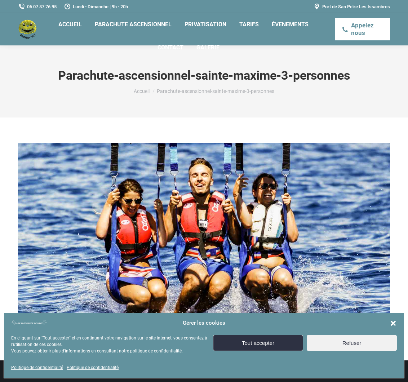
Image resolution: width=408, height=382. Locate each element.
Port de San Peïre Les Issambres (351, 6)
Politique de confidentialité (37, 367)
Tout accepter (258, 343)
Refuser (352, 343)
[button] (393, 323)
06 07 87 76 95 (37, 6)
